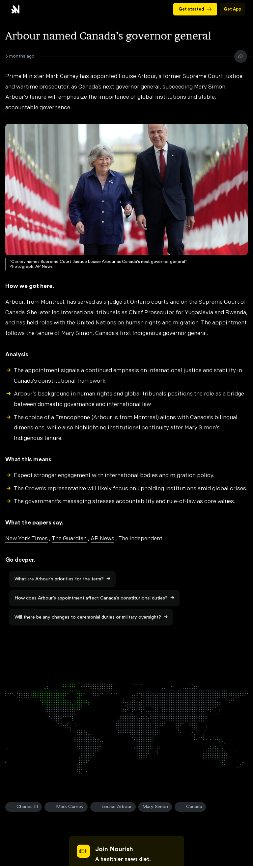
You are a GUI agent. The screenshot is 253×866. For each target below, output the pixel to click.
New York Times (26, 539)
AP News (102, 539)
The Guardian (69, 539)
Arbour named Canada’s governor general (15, 9)
